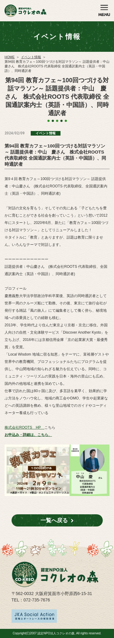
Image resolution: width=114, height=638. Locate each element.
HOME (10, 57)
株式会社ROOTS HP (24, 427)
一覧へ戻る (54, 520)
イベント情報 (31, 57)
